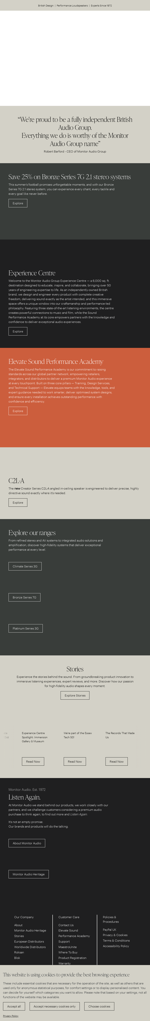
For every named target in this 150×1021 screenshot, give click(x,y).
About (18, 925)
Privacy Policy (10, 1015)
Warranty (64, 963)
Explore (18, 203)
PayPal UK (109, 929)
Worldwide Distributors (30, 947)
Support (64, 941)
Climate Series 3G (25, 566)
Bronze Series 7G (24, 597)
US (127, 19)
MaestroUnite (67, 947)
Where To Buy (67, 952)
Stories (19, 936)
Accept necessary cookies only (55, 1006)
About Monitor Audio (27, 843)
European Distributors (29, 941)
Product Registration (72, 957)
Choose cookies (99, 1006)
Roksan (19, 952)
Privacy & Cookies (115, 935)
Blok (17, 957)
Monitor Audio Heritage (29, 874)
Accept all (14, 1006)
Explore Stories (75, 695)
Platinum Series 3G (26, 628)
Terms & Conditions (116, 940)
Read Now (17, 761)
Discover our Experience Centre (75, 71)
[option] (21, 747)
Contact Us (65, 925)
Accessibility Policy (116, 946)
